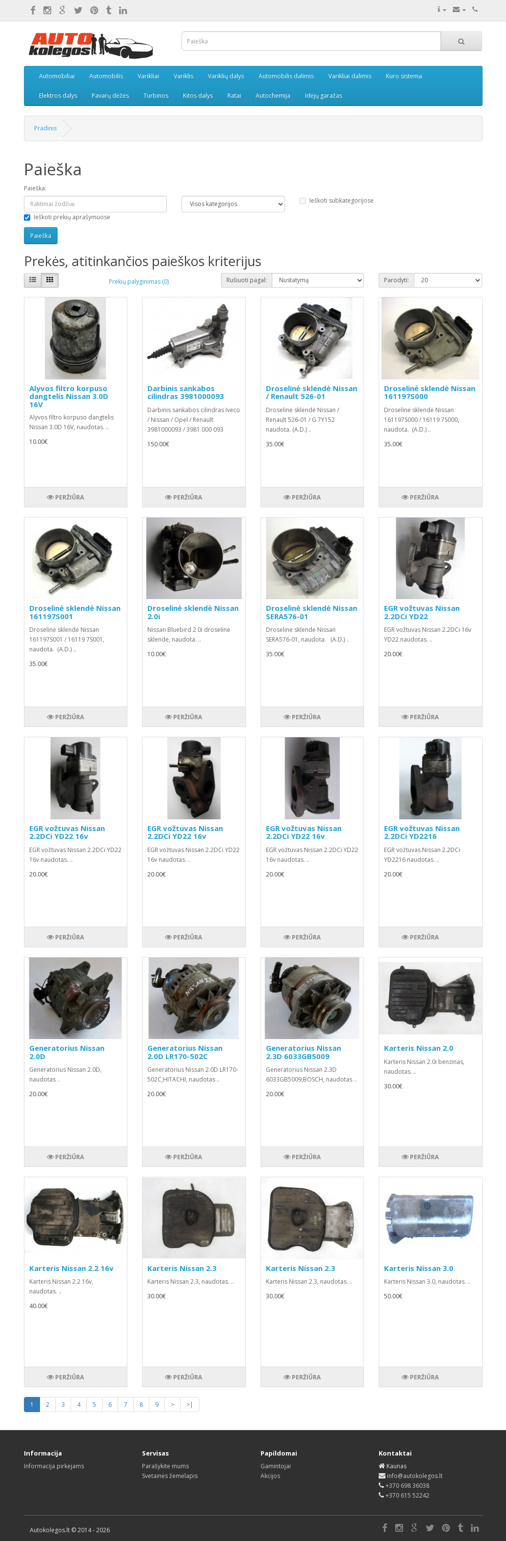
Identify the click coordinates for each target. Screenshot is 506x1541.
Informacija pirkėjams (54, 1466)
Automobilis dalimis (286, 76)
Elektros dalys (58, 95)
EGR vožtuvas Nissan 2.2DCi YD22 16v (67, 832)
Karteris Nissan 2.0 (418, 1048)
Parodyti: (396, 280)
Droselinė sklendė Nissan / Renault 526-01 (311, 392)
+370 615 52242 (407, 1495)
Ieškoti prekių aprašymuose (67, 217)
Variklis (183, 76)
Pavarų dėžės (110, 95)
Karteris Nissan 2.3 (182, 1268)
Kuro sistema (404, 76)
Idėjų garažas (323, 95)
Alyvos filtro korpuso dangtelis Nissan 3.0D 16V (68, 396)
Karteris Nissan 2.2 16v (71, 1268)
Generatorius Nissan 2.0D (66, 1052)
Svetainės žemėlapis (170, 1476)
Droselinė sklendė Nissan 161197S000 (429, 392)
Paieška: (35, 188)
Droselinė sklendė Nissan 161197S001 (75, 612)
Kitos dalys (198, 95)
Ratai (234, 95)
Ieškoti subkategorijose (337, 200)
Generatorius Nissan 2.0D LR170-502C (185, 1052)
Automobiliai (57, 76)
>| (189, 1404)
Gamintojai (276, 1466)
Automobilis (106, 76)
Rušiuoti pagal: (246, 280)
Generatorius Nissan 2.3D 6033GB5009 (303, 1052)
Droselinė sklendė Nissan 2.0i (193, 612)
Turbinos (155, 95)
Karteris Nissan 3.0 (418, 1268)
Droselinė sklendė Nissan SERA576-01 (311, 612)
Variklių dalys (226, 76)
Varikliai (148, 76)
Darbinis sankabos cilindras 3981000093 (185, 392)
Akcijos (270, 1476)
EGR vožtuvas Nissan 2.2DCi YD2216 (422, 832)
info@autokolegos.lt (415, 1476)
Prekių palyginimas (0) (139, 281)
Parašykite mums (165, 1466)
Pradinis (45, 128)
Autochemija (273, 95)
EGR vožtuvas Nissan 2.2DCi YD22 (422, 612)
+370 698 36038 (407, 1485)
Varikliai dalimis (349, 76)
